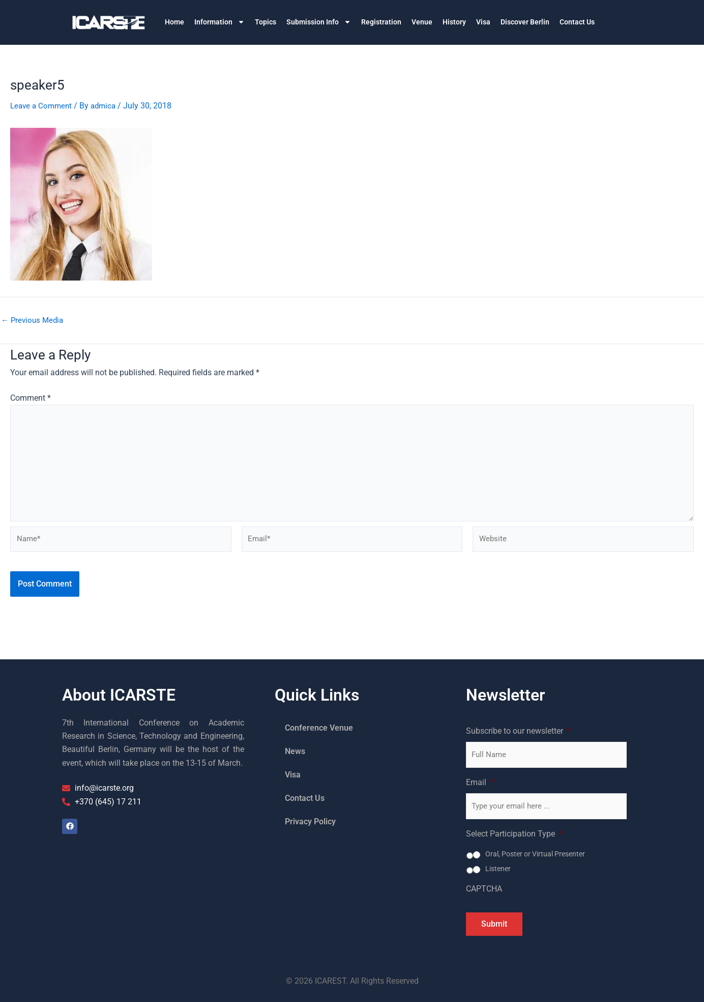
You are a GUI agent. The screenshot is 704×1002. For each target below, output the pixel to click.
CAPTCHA (484, 889)
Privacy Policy (310, 821)
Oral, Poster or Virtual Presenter (535, 854)
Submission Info (318, 22)
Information (219, 22)
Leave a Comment (42, 105)
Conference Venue (319, 728)
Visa (483, 22)
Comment (30, 398)
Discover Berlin (525, 22)
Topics (265, 22)
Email (480, 782)
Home (174, 22)
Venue (422, 22)
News (295, 751)
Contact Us (577, 22)
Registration (381, 22)
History (454, 22)
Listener (498, 869)
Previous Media (34, 320)
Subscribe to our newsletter (518, 731)
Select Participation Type (514, 834)
